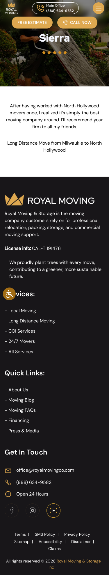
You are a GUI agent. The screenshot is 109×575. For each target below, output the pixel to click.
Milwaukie (72, 143)
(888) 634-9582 (60, 10)
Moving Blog (21, 400)
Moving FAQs (22, 410)
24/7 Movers (21, 341)
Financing (18, 420)
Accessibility (53, 541)
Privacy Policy (79, 534)
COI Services (21, 331)
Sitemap (24, 541)
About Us (18, 390)
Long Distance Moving (31, 321)
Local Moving (22, 311)
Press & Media (23, 431)
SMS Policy (47, 534)
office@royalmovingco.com (45, 470)
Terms (22, 534)
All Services (20, 352)
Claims (54, 548)
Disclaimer (83, 541)
